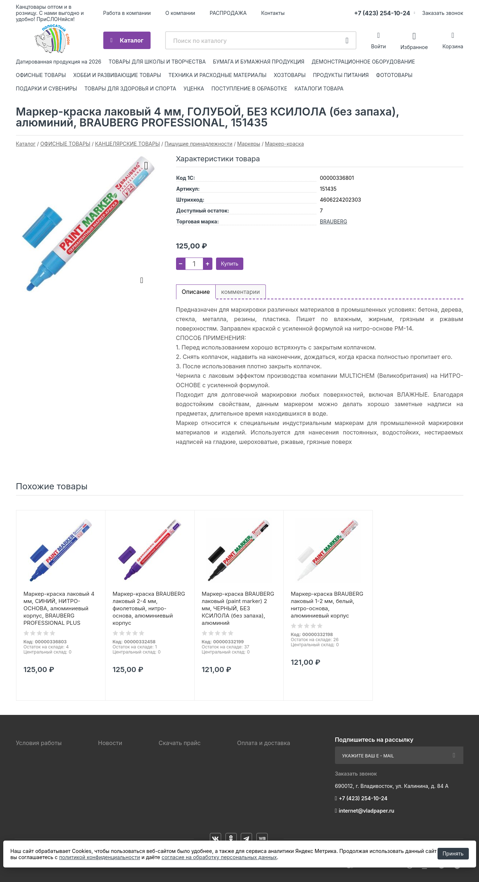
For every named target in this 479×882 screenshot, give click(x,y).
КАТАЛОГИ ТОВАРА (319, 88)
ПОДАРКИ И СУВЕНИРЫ (46, 88)
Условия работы (39, 743)
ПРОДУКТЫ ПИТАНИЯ (340, 75)
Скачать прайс (180, 743)
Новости (110, 743)
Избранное (414, 46)
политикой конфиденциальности (99, 857)
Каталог (132, 40)
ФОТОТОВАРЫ (394, 75)
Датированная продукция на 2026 (58, 61)
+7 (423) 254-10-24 (382, 13)
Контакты (272, 13)
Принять (453, 853)
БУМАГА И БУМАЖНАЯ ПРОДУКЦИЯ (258, 61)
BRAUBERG (333, 221)
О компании (180, 13)
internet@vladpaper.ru (367, 811)
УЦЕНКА (193, 88)
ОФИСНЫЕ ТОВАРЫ (41, 75)
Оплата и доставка (263, 743)
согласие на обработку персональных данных (219, 857)
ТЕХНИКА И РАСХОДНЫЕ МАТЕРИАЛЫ (217, 75)
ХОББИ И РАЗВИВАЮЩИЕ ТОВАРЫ (117, 75)
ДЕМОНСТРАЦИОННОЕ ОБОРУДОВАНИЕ (363, 61)
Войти (378, 46)
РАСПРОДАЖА (228, 13)
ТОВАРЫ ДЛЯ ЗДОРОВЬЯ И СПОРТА (130, 88)
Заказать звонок (442, 13)
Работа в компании (127, 13)
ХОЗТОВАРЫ (290, 75)
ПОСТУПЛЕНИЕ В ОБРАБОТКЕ (249, 88)
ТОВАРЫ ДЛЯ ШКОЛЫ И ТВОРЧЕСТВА (157, 61)
